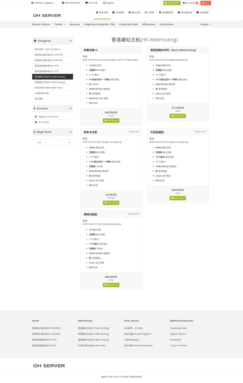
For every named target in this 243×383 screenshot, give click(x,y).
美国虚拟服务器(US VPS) (47, 71)
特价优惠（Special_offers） (48, 49)
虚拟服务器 (166, 12)
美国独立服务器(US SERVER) (49, 60)
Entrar (206, 3)
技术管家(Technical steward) (138, 345)
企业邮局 (118, 12)
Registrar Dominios (46, 116)
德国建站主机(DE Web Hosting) (93, 339)
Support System (178, 333)
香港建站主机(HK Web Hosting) (93, 328)
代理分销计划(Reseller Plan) (48, 87)
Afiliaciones (148, 24)
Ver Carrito (42, 122)
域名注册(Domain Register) (137, 333)
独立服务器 (185, 12)
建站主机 (134, 12)
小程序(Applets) (131, 339)
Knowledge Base (178, 328)
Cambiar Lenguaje (43, 2)
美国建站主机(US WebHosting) (50, 82)
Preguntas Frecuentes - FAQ (99, 24)
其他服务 (203, 12)
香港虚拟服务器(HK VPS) (47, 65)
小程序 (149, 12)
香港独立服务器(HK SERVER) (49, 54)
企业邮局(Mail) (42, 93)
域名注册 (102, 12)
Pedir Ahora (111, 120)
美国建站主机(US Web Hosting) (93, 333)
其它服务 (39, 98)
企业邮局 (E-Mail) (133, 328)
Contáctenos (167, 24)
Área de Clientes (41, 24)
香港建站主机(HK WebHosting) (50, 76)
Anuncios (75, 24)
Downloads (175, 339)
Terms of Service (178, 345)
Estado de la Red (128, 24)
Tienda (60, 24)
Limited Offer (172, 3)
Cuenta (205, 24)
